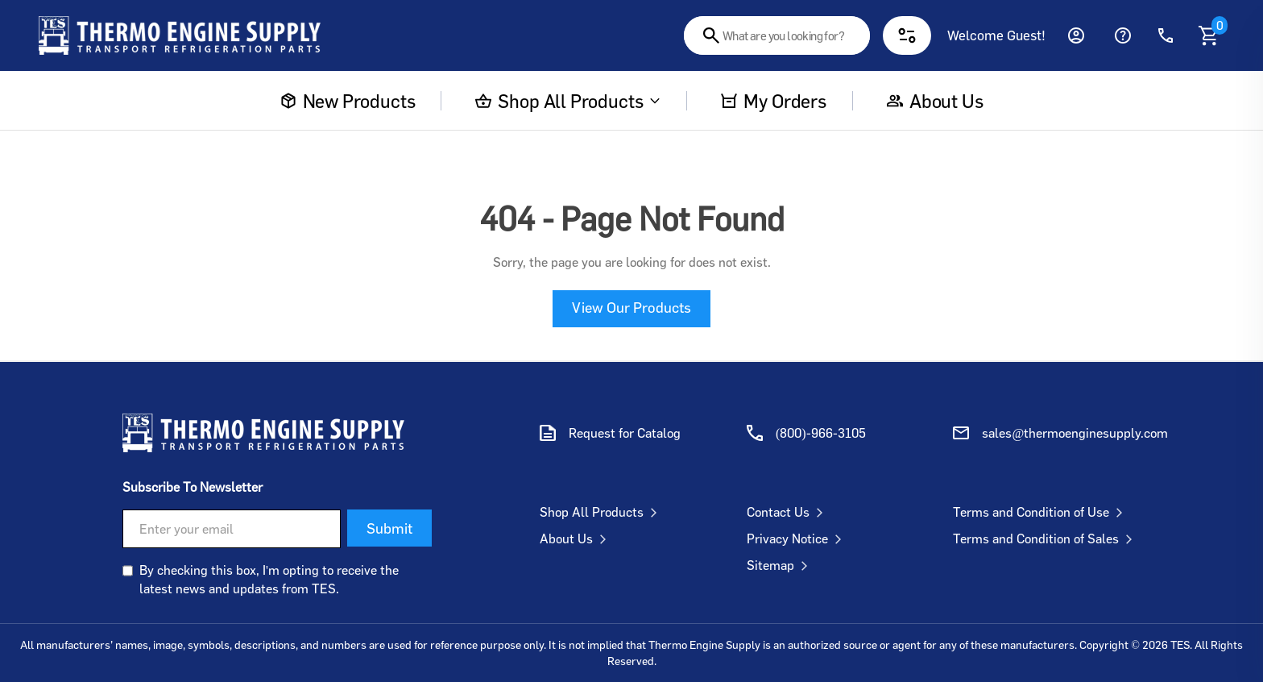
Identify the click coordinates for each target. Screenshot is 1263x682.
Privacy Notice (797, 538)
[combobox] (777, 35)
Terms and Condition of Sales (1046, 538)
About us (935, 100)
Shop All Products (567, 100)
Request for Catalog (625, 433)
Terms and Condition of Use (1041, 512)
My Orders (773, 100)
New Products (348, 100)
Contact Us (788, 512)
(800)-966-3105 (821, 433)
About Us (576, 538)
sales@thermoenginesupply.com (1075, 433)
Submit (389, 528)
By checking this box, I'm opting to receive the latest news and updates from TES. (269, 579)
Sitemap (780, 565)
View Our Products (631, 307)
